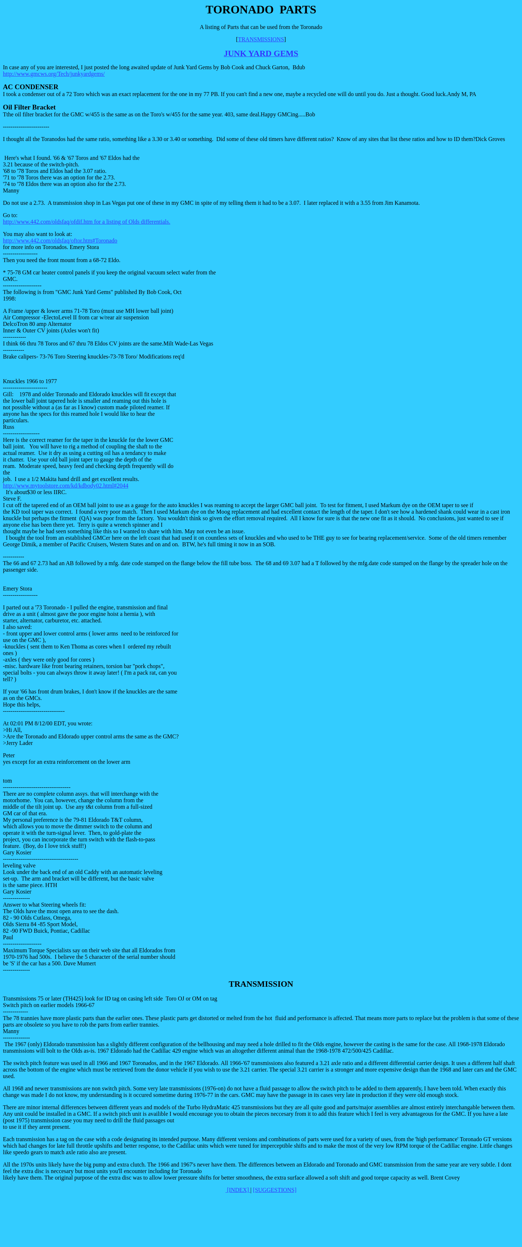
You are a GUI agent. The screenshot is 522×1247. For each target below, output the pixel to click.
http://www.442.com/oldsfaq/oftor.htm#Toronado (60, 240)
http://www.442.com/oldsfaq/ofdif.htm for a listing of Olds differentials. (86, 222)
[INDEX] (237, 1190)
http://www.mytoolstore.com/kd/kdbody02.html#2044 (65, 485)
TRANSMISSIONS (261, 39)
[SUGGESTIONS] (275, 1190)
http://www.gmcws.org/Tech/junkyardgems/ (54, 74)
